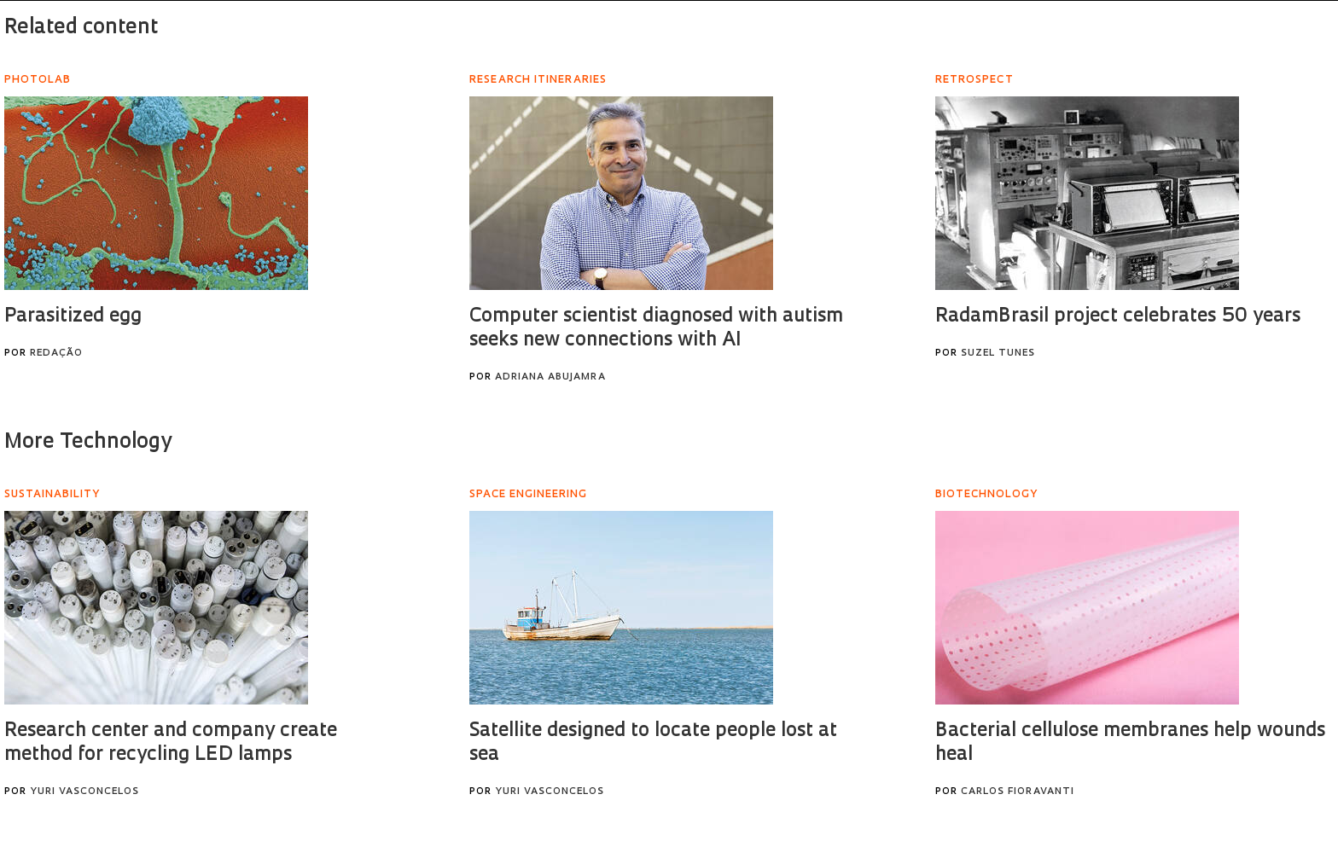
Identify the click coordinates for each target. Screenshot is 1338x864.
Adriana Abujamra (550, 377)
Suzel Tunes (998, 353)
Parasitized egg (73, 317)
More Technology (88, 442)
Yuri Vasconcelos (84, 792)
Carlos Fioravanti (1017, 792)
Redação (56, 353)
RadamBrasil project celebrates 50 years (1117, 317)
